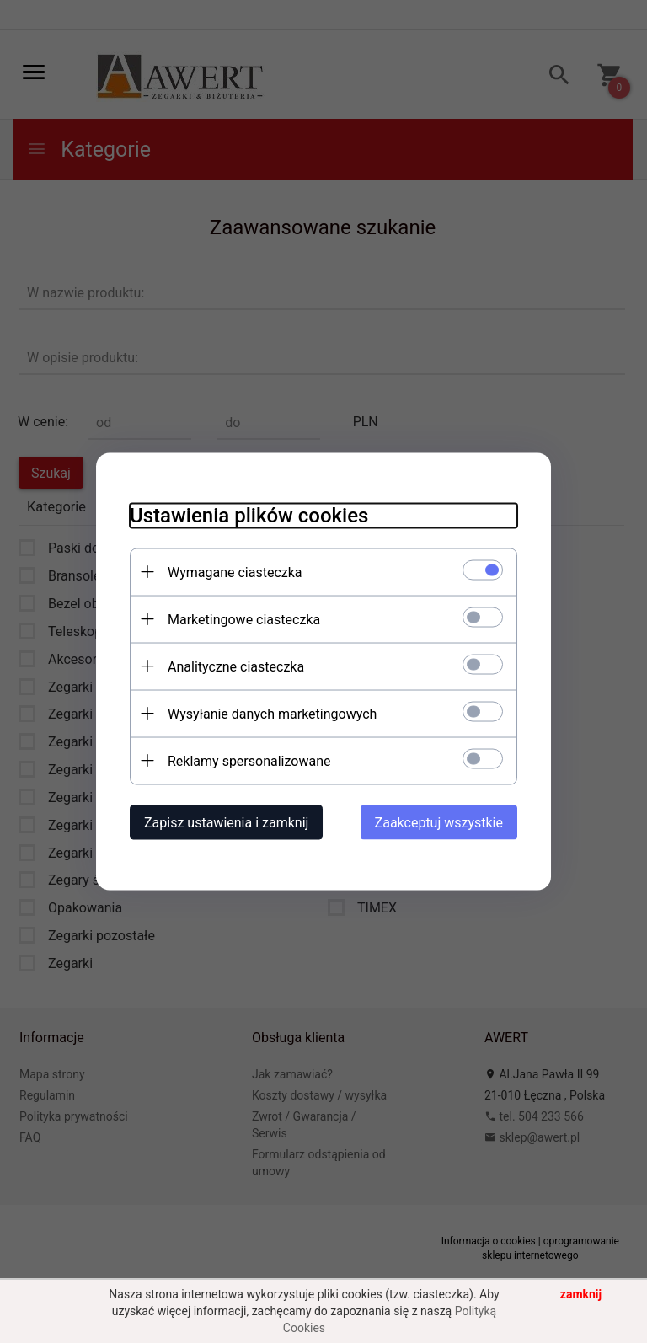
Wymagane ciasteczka (235, 572)
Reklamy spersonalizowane (249, 761)
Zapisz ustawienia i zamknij (226, 823)
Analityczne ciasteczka (236, 667)
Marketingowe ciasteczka (244, 620)
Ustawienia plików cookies (249, 515)
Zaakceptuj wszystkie (439, 823)
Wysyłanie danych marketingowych (272, 714)
